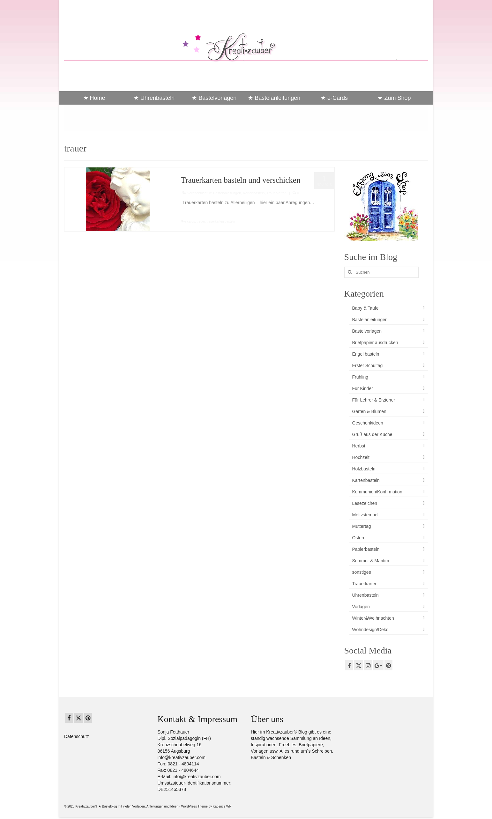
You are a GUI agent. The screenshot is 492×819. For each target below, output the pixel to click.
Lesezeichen (364, 503)
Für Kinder (362, 388)
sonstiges (361, 572)
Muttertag (361, 526)
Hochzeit (360, 457)
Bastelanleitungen (227, 193)
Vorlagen (361, 606)
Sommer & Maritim (370, 560)
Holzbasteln (364, 468)
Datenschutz (76, 736)
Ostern (359, 537)
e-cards (189, 221)
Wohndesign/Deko (370, 629)
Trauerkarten (276, 193)
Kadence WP (222, 806)
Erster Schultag (367, 365)
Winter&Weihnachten (373, 618)
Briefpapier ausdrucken (375, 342)
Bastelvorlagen (367, 331)
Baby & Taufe (365, 308)
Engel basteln (365, 354)
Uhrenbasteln (365, 595)
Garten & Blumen (369, 411)
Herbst (358, 445)
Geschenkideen (367, 422)
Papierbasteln (366, 549)
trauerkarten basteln (221, 221)
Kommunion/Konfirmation (377, 491)
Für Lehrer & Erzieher (373, 399)
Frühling (360, 377)
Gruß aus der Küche (372, 434)
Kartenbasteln (254, 193)
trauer (201, 221)
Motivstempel (365, 514)
